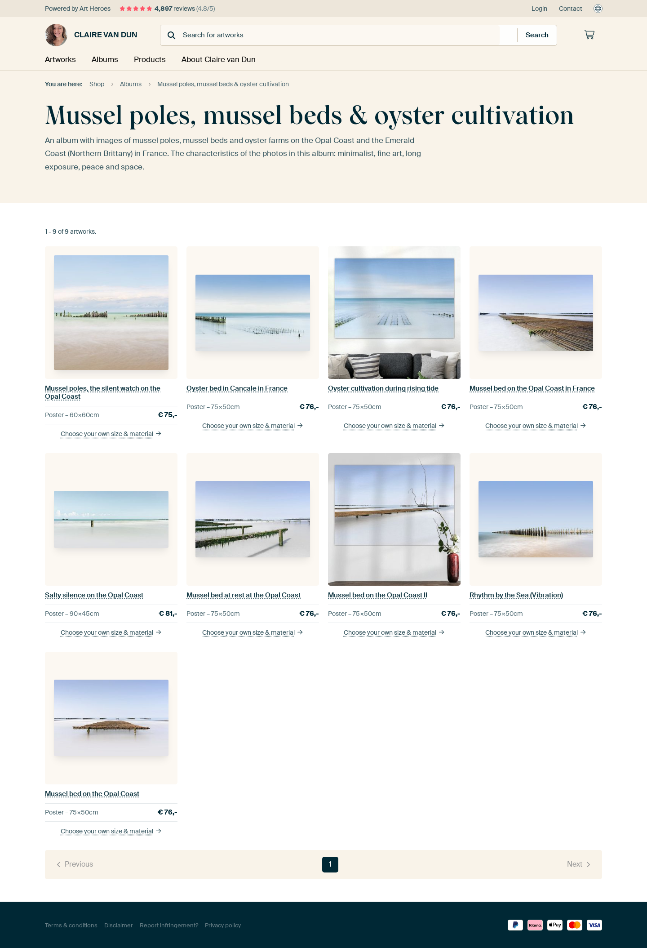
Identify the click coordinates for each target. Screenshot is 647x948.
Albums (104, 59)
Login (539, 8)
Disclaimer (118, 924)
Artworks (59, 59)
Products (150, 59)
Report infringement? (169, 924)
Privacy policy (223, 924)
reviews (167, 8)
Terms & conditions (71, 924)
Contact (570, 8)
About (218, 59)
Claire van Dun (91, 35)
